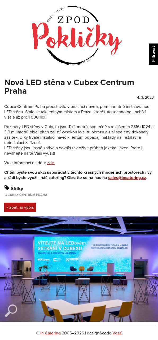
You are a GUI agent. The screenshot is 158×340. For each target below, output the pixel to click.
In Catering (50, 333)
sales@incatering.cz (127, 177)
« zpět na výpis (20, 207)
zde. (51, 162)
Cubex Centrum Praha (27, 195)
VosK (117, 333)
